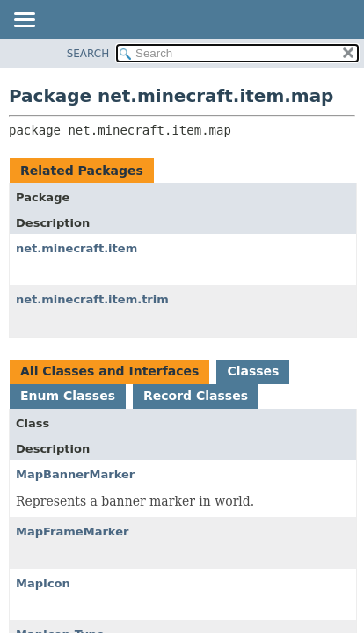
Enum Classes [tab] (67, 396)
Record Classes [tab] (195, 396)
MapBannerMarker (75, 474)
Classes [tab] (253, 371)
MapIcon (43, 583)
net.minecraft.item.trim (92, 299)
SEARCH (88, 53)
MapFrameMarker (72, 531)
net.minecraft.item (76, 248)
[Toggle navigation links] (24, 21)
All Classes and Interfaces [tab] (109, 371)
